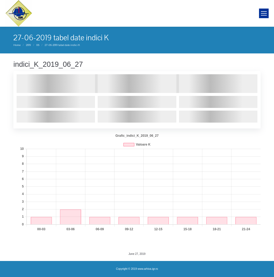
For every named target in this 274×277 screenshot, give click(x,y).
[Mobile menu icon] (264, 13)
